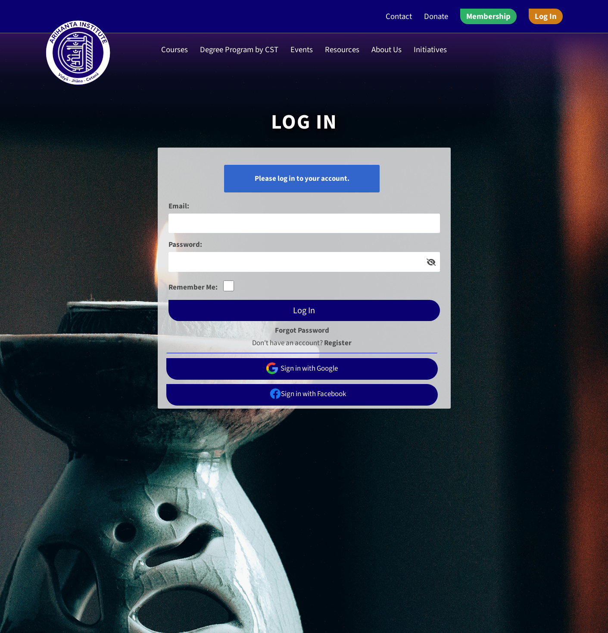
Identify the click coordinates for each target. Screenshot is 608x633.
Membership (488, 16)
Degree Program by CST (239, 49)
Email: (178, 206)
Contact (399, 16)
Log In (546, 16)
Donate (436, 16)
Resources (342, 49)
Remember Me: (193, 287)
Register (338, 343)
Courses (174, 49)
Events (301, 49)
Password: (185, 244)
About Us (386, 49)
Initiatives (430, 49)
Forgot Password (302, 330)
